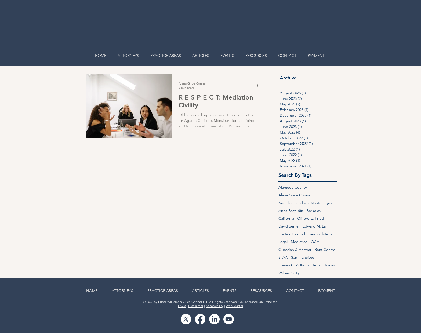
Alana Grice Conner (295, 195)
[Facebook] (200, 319)
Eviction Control (291, 234)
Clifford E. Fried (310, 218)
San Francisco (302, 257)
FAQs (182, 306)
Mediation (299, 242)
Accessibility (214, 306)
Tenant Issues (324, 265)
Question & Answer (294, 249)
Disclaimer (195, 306)
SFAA (283, 257)
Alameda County (292, 187)
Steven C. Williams (293, 265)
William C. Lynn (291, 273)
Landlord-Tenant (322, 234)
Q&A (315, 242)
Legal (283, 242)
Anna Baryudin (290, 210)
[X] (186, 319)
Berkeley (313, 210)
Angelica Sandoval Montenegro (305, 203)
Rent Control (325, 249)
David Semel (288, 226)
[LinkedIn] (214, 319)
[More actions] (259, 85)
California (286, 218)
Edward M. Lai (314, 226)
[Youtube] (228, 319)
